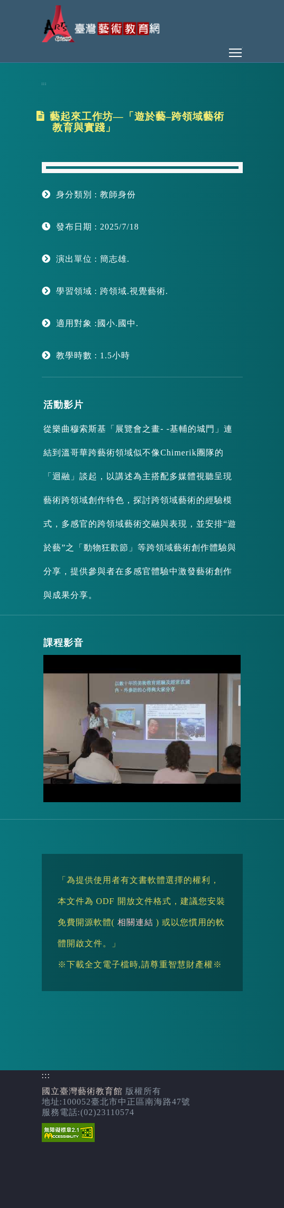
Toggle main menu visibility (236, 49)
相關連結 (135, 922)
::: (44, 83)
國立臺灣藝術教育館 (82, 1091)
